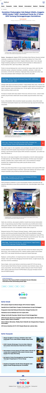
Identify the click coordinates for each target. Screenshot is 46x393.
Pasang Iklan (28, 386)
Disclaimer (19, 386)
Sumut (22, 286)
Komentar (23, 298)
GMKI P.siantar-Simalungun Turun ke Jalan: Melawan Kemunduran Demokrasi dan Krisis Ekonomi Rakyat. (18, 345)
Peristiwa (11, 286)
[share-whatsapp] (24, 295)
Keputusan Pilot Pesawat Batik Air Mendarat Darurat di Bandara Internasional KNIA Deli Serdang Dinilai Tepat (19, 280)
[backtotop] (23, 376)
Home (2, 6)
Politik (17, 286)
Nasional (35, 6)
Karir (23, 386)
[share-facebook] (20, 295)
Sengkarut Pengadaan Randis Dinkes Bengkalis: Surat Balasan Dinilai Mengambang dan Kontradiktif (18, 364)
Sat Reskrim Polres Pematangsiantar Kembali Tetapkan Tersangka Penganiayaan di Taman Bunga (18, 358)
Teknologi (41, 6)
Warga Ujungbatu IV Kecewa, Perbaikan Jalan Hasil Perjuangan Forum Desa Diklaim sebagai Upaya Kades (18, 338)
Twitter (26, 383)
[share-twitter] (22, 295)
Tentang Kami (34, 386)
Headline (4, 286)
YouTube (29, 383)
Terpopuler (9, 6)
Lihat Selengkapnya (23, 371)
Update (27, 131)
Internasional (27, 6)
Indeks (15, 6)
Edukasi (21, 6)
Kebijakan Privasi (12, 386)
